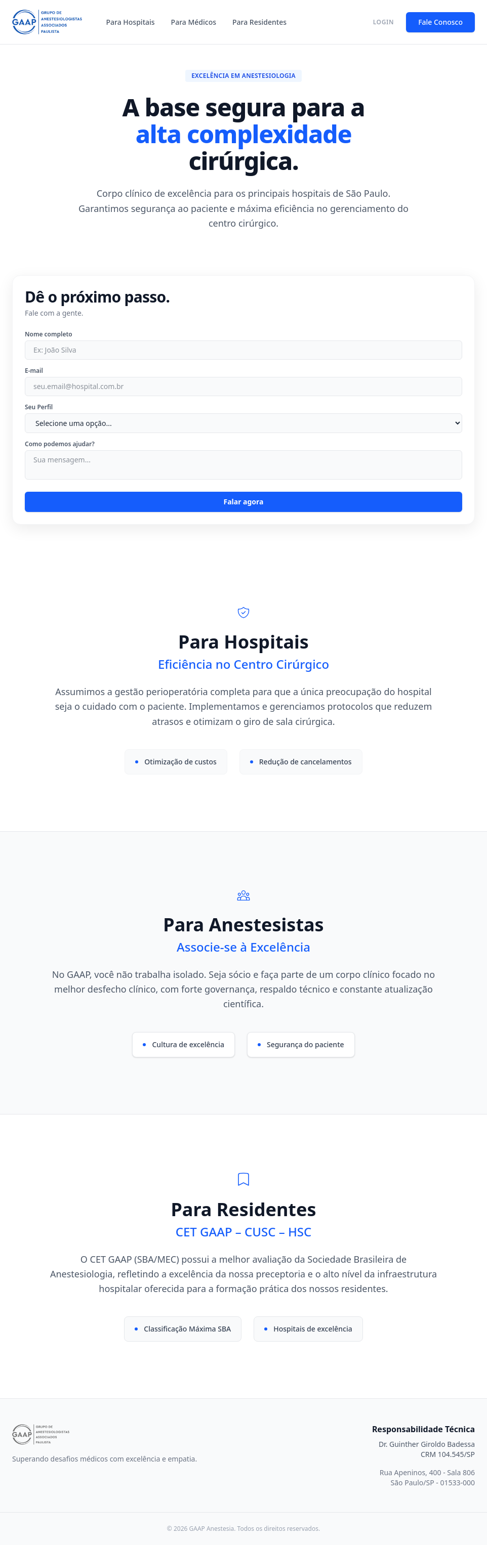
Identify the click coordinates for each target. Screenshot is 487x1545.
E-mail (34, 371)
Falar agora (244, 501)
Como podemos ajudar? (60, 444)
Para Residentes (259, 22)
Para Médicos (193, 22)
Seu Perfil (39, 407)
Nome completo (48, 334)
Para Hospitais (130, 22)
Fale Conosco (440, 22)
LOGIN (383, 22)
